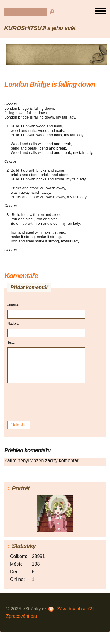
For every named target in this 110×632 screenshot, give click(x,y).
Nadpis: (13, 323)
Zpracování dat (21, 616)
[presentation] (47, 402)
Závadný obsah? (74, 608)
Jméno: (13, 305)
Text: (11, 342)
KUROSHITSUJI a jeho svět (39, 27)
